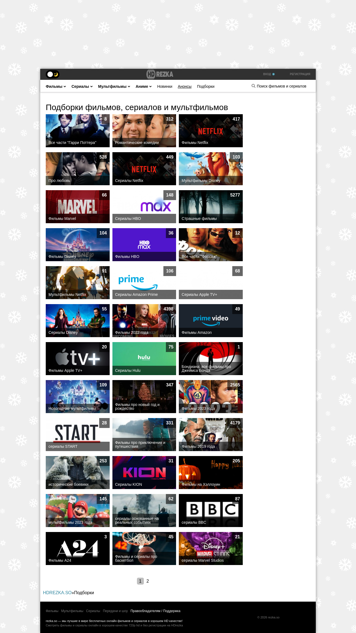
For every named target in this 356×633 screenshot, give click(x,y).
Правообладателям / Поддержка (155, 611)
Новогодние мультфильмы (72, 408)
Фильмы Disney (62, 256)
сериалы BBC (194, 522)
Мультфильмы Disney (201, 180)
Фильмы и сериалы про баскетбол (136, 558)
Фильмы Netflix (195, 142)
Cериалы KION (128, 484)
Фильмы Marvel (62, 218)
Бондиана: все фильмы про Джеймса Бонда (206, 368)
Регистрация (300, 74)
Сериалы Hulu (128, 370)
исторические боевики (68, 484)
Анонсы (185, 86)
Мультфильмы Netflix (67, 294)
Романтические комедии (137, 142)
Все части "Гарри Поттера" (72, 142)
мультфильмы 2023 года (70, 522)
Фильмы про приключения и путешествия (140, 444)
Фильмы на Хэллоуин (201, 484)
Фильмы (56, 86)
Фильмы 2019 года (198, 446)
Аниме (144, 86)
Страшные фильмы (199, 218)
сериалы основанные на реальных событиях (137, 520)
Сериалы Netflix (129, 180)
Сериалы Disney (63, 332)
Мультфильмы (114, 86)
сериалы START (62, 446)
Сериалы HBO (128, 218)
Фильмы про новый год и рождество (137, 406)
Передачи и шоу (115, 611)
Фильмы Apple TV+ (65, 370)
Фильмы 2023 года (198, 408)
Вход (269, 74)
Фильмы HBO (127, 256)
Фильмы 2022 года (132, 332)
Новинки (164, 86)
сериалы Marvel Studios (203, 560)
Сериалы (82, 86)
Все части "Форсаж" (199, 256)
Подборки (205, 86)
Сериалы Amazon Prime (136, 294)
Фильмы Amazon (197, 332)
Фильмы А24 (59, 560)
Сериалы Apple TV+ (199, 294)
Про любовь (59, 180)
